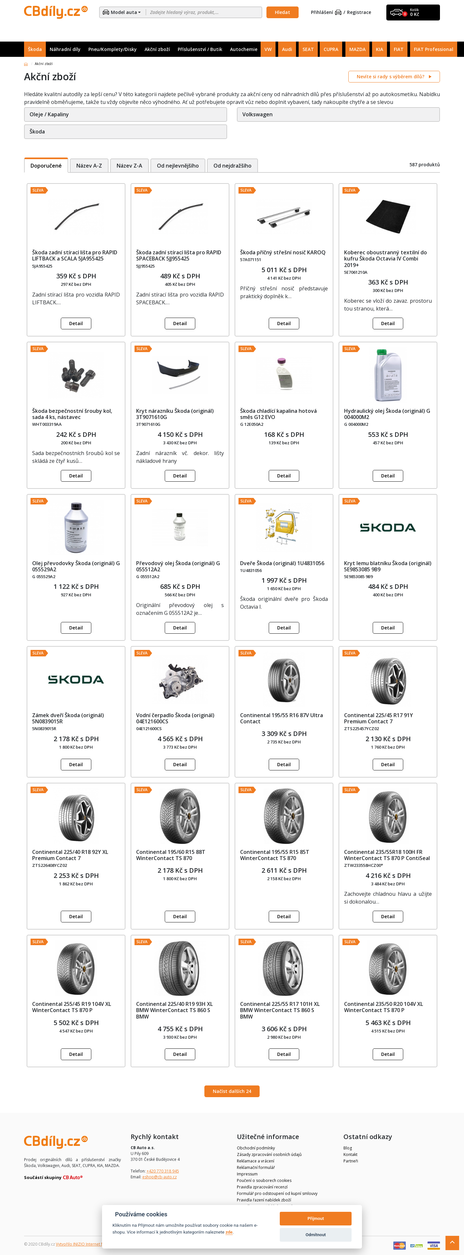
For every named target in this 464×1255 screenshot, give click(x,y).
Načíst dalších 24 (232, 1091)
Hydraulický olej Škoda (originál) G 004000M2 (387, 414)
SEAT (308, 49)
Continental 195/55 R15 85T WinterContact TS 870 (274, 855)
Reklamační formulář (256, 1167)
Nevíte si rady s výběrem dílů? (391, 76)
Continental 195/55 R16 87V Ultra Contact (281, 718)
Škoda (35, 49)
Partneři (350, 1161)
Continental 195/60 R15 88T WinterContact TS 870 (170, 855)
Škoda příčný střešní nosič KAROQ (283, 252)
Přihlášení (326, 12)
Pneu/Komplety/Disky (112, 49)
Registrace (359, 12)
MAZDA (357, 49)
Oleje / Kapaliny (49, 114)
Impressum (247, 1174)
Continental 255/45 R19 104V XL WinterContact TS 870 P (71, 1007)
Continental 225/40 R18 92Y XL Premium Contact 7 (70, 855)
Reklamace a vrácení (255, 1161)
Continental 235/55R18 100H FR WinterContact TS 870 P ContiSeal (387, 855)
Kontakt (350, 1154)
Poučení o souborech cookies (264, 1180)
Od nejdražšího (233, 165)
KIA (379, 49)
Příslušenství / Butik (200, 49)
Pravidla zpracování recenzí (262, 1187)
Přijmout (315, 1218)
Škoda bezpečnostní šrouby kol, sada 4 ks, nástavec (72, 414)
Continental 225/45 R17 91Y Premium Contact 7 (378, 718)
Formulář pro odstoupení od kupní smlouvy (277, 1193)
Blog (347, 1148)
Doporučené (46, 165)
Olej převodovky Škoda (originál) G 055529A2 (76, 566)
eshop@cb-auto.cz (159, 1177)
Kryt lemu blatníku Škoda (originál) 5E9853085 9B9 (388, 566)
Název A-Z (89, 165)
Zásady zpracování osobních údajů (269, 1154)
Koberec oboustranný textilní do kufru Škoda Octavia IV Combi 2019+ (385, 258)
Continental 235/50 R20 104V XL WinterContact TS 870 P (383, 1007)
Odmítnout (316, 1234)
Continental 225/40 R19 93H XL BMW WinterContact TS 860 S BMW (174, 1010)
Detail (76, 323)
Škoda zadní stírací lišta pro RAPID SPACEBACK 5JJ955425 (178, 255)
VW (268, 49)
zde (229, 1232)
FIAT (399, 49)
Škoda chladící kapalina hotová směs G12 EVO (278, 414)
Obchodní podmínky (256, 1148)
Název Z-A (129, 165)
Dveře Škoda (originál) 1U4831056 (282, 563)
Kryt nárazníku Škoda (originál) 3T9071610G (175, 414)
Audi (287, 49)
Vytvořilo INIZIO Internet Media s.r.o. (89, 1244)
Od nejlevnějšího (178, 165)
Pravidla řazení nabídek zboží (264, 1200)
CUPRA (331, 49)
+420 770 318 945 (163, 1171)
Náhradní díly (65, 49)
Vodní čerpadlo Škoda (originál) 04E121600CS (175, 718)
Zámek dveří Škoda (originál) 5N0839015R (68, 718)
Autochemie (243, 49)
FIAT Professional (433, 49)
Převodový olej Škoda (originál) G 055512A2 (178, 566)
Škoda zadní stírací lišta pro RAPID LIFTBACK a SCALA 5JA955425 (74, 255)
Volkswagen (257, 114)
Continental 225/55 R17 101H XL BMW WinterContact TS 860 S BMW (280, 1010)
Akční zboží (157, 49)
